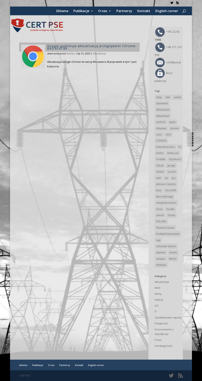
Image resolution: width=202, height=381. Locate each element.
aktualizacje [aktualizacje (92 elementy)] (162, 116)
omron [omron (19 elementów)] (160, 215)
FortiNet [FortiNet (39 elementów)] (160, 159)
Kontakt (143, 11)
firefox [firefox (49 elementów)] (160, 153)
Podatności (161, 323)
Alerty (158, 293)
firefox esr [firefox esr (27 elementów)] (173, 153)
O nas (102, 11)
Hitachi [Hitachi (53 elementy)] (160, 171)
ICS (156, 305)
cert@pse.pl (168, 62)
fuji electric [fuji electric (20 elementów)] (175, 159)
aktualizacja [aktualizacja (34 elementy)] (162, 109)
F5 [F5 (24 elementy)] (180, 147)
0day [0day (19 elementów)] (159, 97)
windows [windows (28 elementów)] (161, 265)
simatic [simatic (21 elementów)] (173, 252)
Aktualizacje (99, 53)
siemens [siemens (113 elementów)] (161, 252)
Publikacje (81, 11)
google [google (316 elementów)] (171, 165)
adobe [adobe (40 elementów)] (177, 97)
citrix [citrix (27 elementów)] (168, 134)
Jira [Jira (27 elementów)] (173, 178)
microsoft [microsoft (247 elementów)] (170, 190)
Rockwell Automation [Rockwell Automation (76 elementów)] (168, 234)
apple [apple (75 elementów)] (172, 122)
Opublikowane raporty (168, 317)
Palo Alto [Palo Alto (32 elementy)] (161, 221)
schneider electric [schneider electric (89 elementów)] (166, 246)
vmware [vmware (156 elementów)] (160, 258)
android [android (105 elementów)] (160, 122)
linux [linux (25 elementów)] (158, 190)
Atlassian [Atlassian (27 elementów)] (161, 128)
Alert (157, 288)
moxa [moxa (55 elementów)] (159, 209)
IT (156, 311)
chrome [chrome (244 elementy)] (174, 128)
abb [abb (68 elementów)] (168, 97)
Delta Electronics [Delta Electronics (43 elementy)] (165, 147)
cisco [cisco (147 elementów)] (159, 134)
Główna (62, 11)
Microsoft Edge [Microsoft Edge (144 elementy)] (164, 196)
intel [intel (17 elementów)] (158, 178)
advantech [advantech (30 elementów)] (162, 103)
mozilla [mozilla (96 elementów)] (170, 209)
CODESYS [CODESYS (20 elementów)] (161, 140)
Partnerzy (124, 11)
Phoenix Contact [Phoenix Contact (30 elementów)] (165, 227)
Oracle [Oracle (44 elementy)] (171, 215)
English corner (166, 11)
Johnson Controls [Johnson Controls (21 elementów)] (166, 184)
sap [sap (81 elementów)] (158, 240)
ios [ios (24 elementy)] (166, 178)
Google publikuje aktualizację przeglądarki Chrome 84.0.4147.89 (91, 47)
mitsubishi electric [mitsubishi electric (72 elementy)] (166, 202)
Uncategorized (163, 346)
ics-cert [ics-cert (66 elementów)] (172, 171)
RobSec (71, 53)
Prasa (158, 340)
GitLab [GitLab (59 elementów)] (160, 165)
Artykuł (159, 299)
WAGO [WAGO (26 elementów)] (172, 258)
